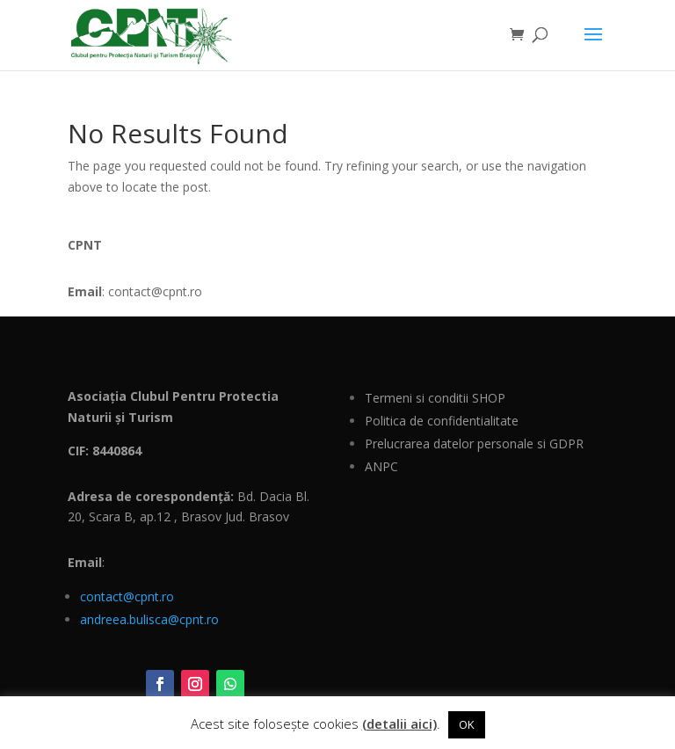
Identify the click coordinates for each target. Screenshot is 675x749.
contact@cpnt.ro (127, 596)
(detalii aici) (399, 723)
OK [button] (467, 724)
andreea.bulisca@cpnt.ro (149, 619)
